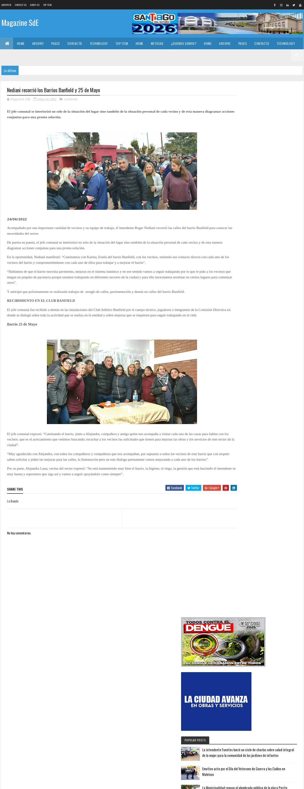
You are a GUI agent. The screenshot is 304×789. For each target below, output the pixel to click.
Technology (99, 43)
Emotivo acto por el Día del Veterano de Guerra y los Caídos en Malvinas (272, 253)
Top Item (47, 5)
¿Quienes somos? (184, 43)
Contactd (74, 43)
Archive (38, 43)
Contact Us (21, 5)
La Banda (70, 99)
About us (34, 5)
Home (21, 43)
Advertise (6, 5)
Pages (55, 43)
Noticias (157, 43)
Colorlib (25, 783)
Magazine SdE (20, 22)
